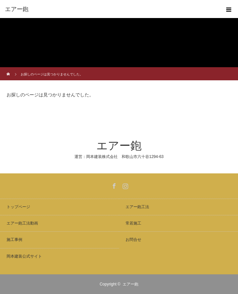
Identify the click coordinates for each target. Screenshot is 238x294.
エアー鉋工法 (137, 207)
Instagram (124, 185)
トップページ (18, 207)
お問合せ (133, 239)
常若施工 (133, 223)
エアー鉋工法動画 (22, 223)
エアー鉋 (119, 146)
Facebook (113, 185)
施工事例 (14, 239)
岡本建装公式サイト (24, 256)
